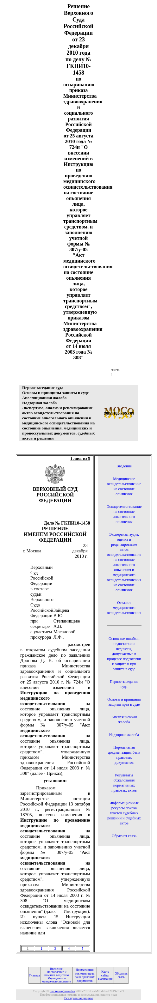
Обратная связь (124, 836)
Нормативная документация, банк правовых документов (85, 975)
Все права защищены (78, 998)
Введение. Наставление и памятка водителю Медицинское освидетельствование (56, 975)
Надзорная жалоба (124, 734)
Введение (124, 466)
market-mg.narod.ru (62, 991)
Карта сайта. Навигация (105, 975)
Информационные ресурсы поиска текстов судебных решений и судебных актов (124, 813)
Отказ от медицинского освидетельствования (124, 607)
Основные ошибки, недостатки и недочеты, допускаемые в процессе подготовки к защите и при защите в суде (124, 653)
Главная (34, 975)
